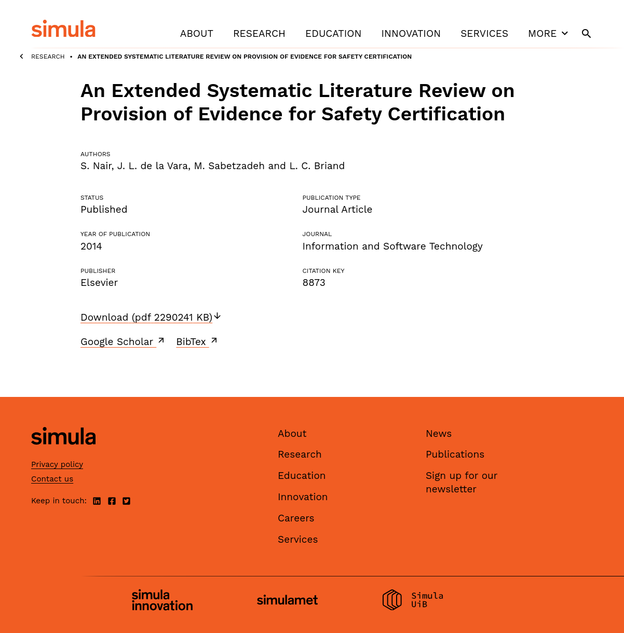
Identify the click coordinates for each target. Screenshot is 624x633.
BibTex (197, 341)
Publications (455, 454)
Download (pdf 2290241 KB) (151, 317)
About (196, 33)
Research (259, 33)
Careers (296, 518)
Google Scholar (123, 341)
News (439, 433)
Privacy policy (57, 464)
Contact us (52, 479)
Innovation (411, 33)
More (549, 33)
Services (484, 33)
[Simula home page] (63, 453)
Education (333, 33)
